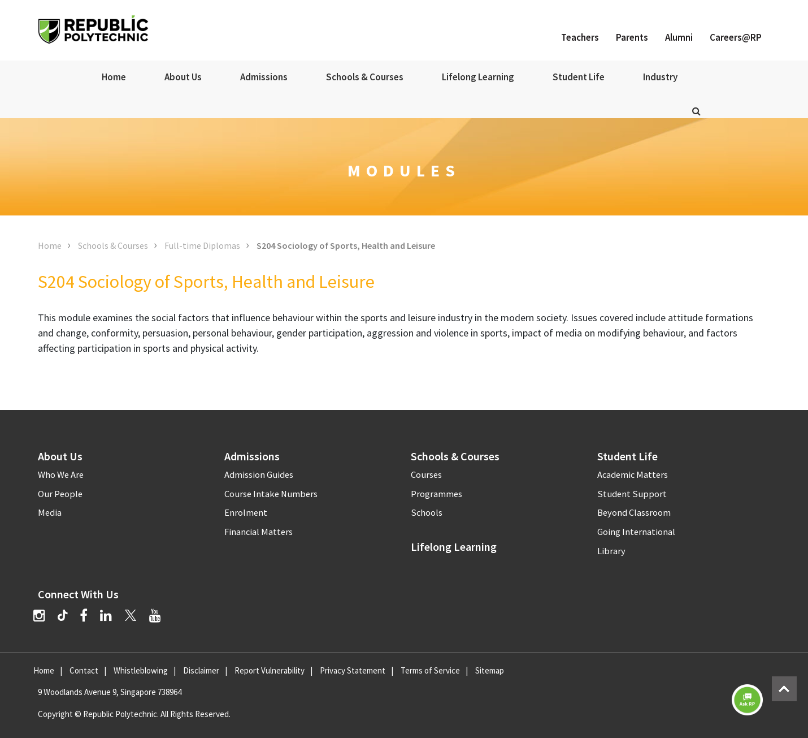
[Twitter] (130, 615)
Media (50, 513)
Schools (426, 513)
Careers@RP (736, 37)
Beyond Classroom (634, 513)
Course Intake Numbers (271, 494)
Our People (60, 494)
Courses (426, 475)
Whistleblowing (141, 670)
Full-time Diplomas (202, 245)
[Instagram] (39, 615)
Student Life (579, 77)
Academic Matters (632, 475)
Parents (632, 37)
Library (611, 551)
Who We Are (61, 475)
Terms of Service (430, 670)
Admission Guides (258, 475)
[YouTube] (155, 615)
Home (114, 77)
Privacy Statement (352, 670)
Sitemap (489, 670)
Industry (660, 77)
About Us (183, 77)
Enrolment (245, 513)
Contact (83, 670)
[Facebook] (84, 615)
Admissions (264, 77)
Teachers (580, 37)
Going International (636, 532)
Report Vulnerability (269, 670)
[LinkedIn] (106, 615)
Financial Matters (258, 532)
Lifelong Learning (478, 77)
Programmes (436, 494)
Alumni (679, 37)
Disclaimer (201, 670)
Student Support (632, 494)
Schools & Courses (364, 77)
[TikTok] (69, 617)
